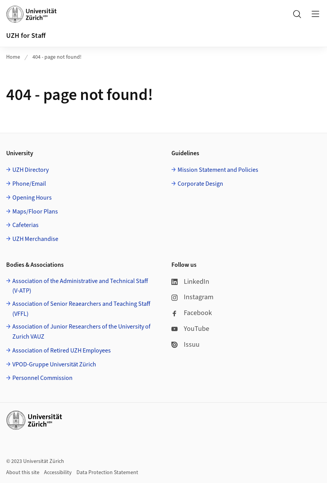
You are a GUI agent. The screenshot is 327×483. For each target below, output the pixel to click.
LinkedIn (190, 281)
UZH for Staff (26, 36)
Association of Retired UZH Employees (61, 350)
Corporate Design (200, 184)
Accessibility (58, 472)
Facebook (191, 313)
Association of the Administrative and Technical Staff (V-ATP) (80, 286)
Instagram (192, 297)
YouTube (190, 329)
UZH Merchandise (35, 239)
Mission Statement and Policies (218, 170)
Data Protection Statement (107, 472)
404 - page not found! (56, 57)
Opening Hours (32, 197)
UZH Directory (30, 170)
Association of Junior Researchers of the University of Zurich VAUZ (81, 331)
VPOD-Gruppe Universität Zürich (54, 364)
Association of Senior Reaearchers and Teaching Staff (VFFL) (81, 309)
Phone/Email (29, 184)
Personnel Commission (42, 378)
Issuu (185, 344)
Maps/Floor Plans (35, 211)
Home (13, 57)
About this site (22, 472)
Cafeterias (25, 225)
